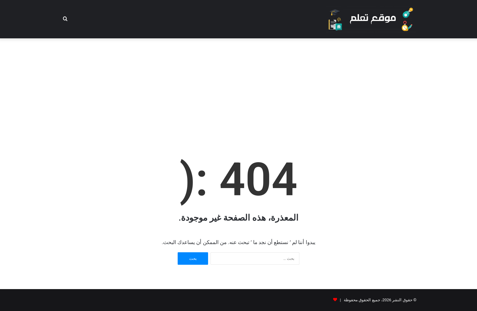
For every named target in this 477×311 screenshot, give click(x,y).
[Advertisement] (238, 87)
